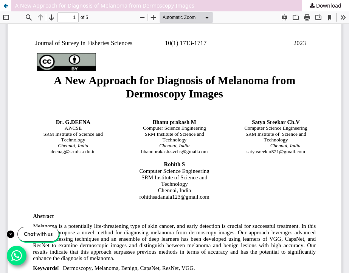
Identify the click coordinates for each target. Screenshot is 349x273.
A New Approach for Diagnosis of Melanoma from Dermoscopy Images (104, 5)
